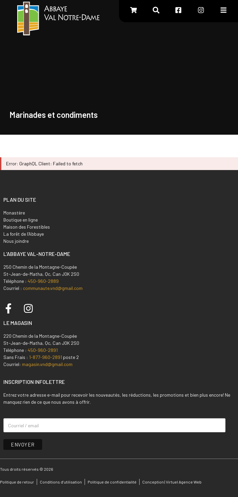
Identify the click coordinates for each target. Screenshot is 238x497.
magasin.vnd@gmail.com (47, 364)
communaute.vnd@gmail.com (53, 288)
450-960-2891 (43, 350)
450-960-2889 (43, 281)
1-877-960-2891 (45, 357)
